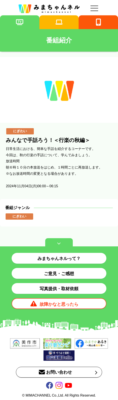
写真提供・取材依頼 (59, 288)
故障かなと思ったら (59, 304)
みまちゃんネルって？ (59, 258)
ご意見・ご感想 (59, 273)
